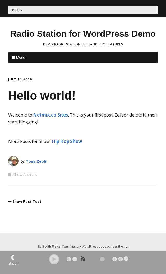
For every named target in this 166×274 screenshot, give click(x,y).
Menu (20, 57)
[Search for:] (83, 10)
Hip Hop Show (67, 141)
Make (56, 246)
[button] (54, 259)
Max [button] (120, 259)
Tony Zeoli (36, 161)
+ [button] (114, 259)
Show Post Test (26, 201)
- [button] (74, 259)
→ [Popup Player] (126, 258)
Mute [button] (69, 259)
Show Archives (25, 174)
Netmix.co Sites (50, 115)
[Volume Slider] (94, 259)
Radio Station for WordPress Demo (83, 33)
